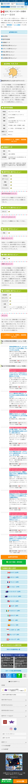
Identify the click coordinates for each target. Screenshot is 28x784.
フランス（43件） (13, 582)
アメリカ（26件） (13, 601)
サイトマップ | (16, 774)
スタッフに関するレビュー (10, 48)
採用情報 (20, 774)
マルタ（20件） (13, 606)
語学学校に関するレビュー (10, 45)
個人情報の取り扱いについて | (17, 773)
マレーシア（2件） (13, 634)
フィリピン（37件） (13, 587)
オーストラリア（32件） (13, 591)
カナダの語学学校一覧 (13, 649)
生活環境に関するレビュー (10, 58)
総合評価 (5, 36)
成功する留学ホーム (14, 681)
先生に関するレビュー (9, 52)
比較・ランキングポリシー (8, 734)
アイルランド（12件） (13, 611)
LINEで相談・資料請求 (14, 562)
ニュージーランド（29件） (13, 596)
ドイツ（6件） (13, 620)
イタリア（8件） (13, 615)
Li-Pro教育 (4, 749)
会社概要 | (5, 773)
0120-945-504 (20, 3)
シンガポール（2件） (13, 630)
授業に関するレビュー (9, 55)
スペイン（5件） (13, 625)
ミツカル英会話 (5, 745)
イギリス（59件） (13, 577)
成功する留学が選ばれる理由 (9, 694)
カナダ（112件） (13, 572)
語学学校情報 (6, 39)
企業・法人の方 (6, 737)
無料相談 (9, 25)
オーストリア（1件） (13, 639)
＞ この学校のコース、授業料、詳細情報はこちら (14, 140)
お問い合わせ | (9, 773)
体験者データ (6, 42)
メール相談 (17, 25)
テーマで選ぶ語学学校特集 (13, 671)
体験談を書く (13, 32)
